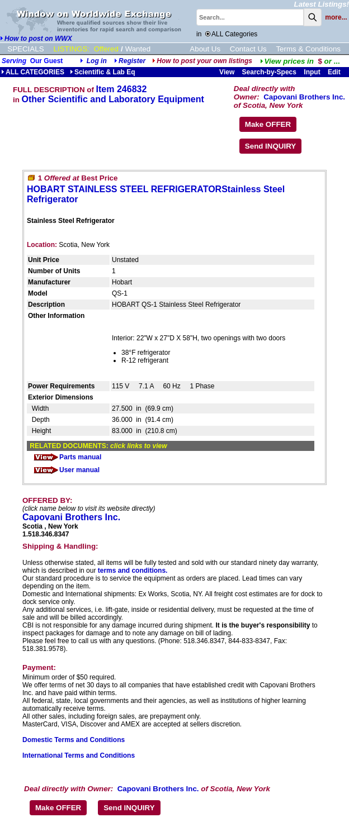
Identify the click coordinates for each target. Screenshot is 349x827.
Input (312, 72)
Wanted (137, 49)
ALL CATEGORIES (32, 72)
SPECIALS (25, 49)
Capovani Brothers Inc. (304, 97)
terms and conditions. (133, 570)
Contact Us (248, 49)
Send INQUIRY (270, 146)
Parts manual (67, 457)
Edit (335, 72)
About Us (205, 49)
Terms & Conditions (308, 49)
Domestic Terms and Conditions (73, 740)
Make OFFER (268, 124)
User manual (66, 470)
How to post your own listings (202, 61)
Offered (106, 49)
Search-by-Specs (269, 72)
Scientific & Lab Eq (102, 72)
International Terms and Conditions (78, 755)
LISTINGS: (71, 49)
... (300, 61)
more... (336, 17)
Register (132, 61)
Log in (97, 61)
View (226, 72)
